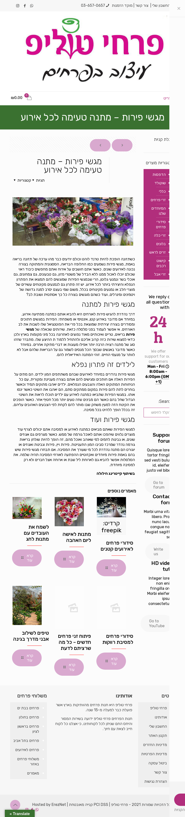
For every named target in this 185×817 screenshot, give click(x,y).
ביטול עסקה (157, 763)
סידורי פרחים (161, 224)
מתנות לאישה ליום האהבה (77, 537)
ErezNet (59, 804)
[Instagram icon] (18, 6)
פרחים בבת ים (28, 708)
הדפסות (159, 174)
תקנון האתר (157, 735)
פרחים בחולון (29, 717)
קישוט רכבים (161, 263)
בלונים (161, 244)
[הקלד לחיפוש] (158, 412)
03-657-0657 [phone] (93, 5)
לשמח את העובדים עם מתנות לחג (36, 533)
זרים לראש (157, 252)
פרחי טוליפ (158, 708)
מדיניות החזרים (155, 744)
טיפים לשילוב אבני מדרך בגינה (31, 636)
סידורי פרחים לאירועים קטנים (117, 546)
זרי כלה (160, 235)
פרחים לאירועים (27, 749)
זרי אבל (160, 274)
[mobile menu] (171, 98)
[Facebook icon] (24, 6)
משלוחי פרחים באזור (28, 761)
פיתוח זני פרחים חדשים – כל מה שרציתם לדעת (74, 642)
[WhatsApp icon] (31, 6)
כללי (162, 191)
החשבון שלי (161, 5)
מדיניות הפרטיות (154, 754)
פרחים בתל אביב (26, 740)
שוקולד (160, 183)
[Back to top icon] (15, 805)
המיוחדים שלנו (158, 211)
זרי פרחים (158, 200)
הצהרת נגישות (155, 781)
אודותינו (161, 717)
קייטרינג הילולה (109, 473)
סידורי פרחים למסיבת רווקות (117, 639)
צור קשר (141, 5)
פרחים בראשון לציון (28, 729)
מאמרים (33, 773)
